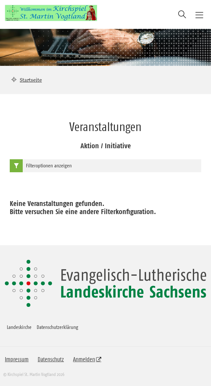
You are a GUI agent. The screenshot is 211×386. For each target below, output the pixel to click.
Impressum (17, 359)
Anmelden (84, 359)
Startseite (31, 79)
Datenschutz (51, 359)
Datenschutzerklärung (57, 327)
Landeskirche (19, 327)
